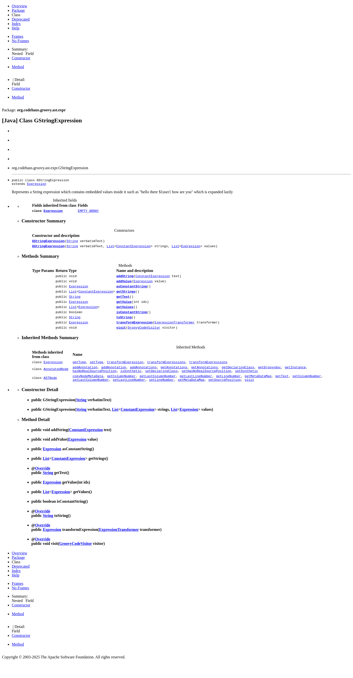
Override (42, 483)
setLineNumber (161, 394)
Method (18, 67)
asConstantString (131, 291)
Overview (19, 6)
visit (121, 338)
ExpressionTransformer (175, 332)
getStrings (125, 297)
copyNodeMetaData (88, 390)
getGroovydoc (269, 379)
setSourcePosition (224, 394)
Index (16, 24)
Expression (36, 184)
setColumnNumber (306, 390)
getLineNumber (228, 390)
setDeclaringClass (161, 384)
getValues (125, 315)
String (72, 243)
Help (15, 28)
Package (18, 10)
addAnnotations (143, 379)
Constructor (21, 58)
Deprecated (21, 19)
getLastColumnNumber (157, 390)
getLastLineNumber (196, 390)
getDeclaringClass (238, 379)
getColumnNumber (121, 390)
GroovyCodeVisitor (144, 338)
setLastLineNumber (129, 394)
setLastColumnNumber (91, 394)
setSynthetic (246, 384)
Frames (17, 36)
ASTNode (50, 392)
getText (123, 303)
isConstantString (131, 321)
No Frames (20, 41)
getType (79, 373)
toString (124, 326)
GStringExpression (48, 243)
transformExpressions (166, 373)
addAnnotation (85, 379)
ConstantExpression (133, 249)
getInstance (295, 379)
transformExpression (134, 332)
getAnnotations (173, 379)
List (110, 249)
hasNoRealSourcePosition (94, 384)
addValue (124, 285)
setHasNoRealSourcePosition (206, 384)
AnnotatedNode (56, 382)
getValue (124, 309)
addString (125, 279)
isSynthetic (130, 384)
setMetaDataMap (191, 394)
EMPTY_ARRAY (88, 212)
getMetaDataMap (257, 390)
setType (96, 373)
